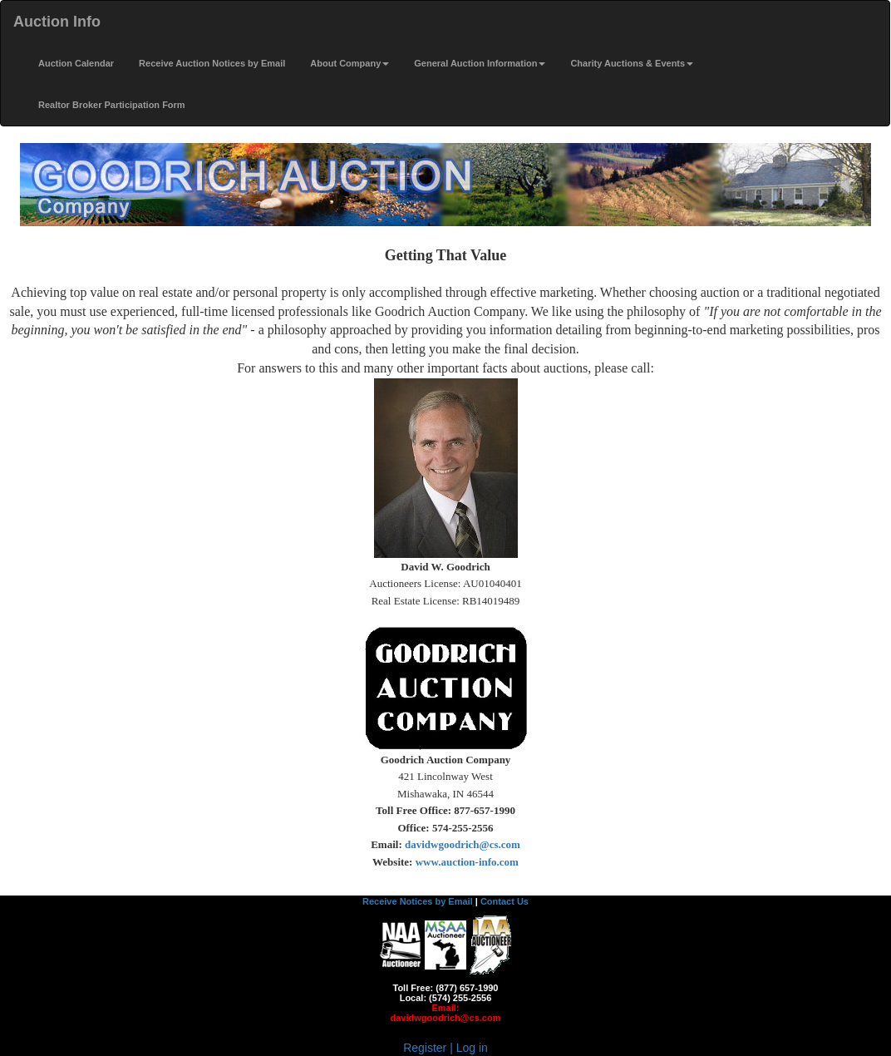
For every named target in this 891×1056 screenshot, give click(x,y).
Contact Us (504, 901)
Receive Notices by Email (417, 901)
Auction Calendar (76, 63)
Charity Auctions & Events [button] (631, 63)
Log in (472, 1047)
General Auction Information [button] (479, 63)
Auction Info (57, 21)
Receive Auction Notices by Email (212, 63)
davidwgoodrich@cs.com (446, 1018)
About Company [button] (349, 63)
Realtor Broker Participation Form (111, 105)
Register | (429, 1047)
